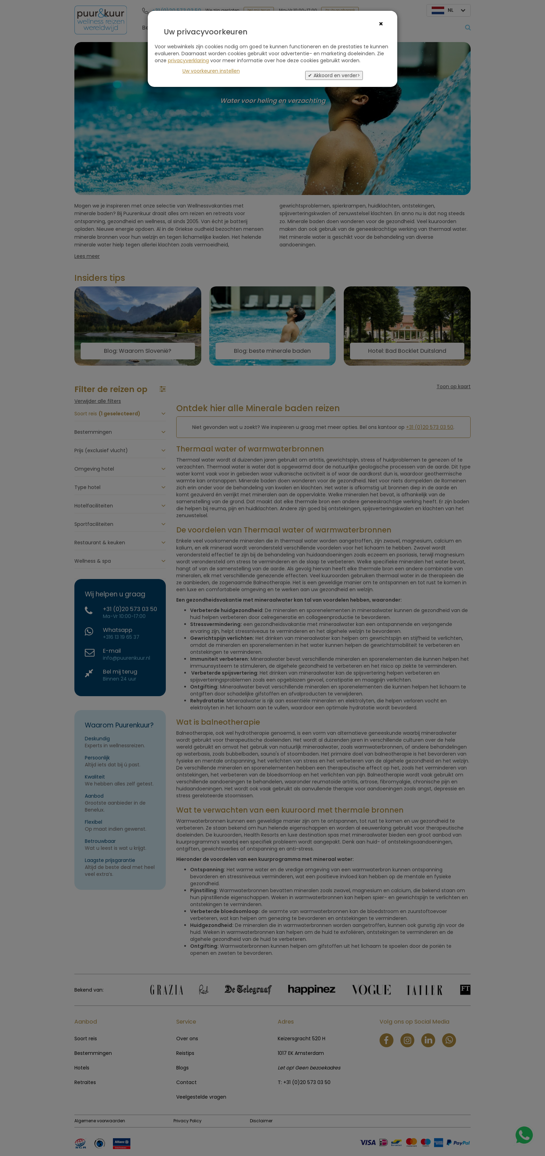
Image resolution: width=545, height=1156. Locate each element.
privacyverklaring (188, 60)
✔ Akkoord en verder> (334, 75)
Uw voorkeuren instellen (211, 70)
